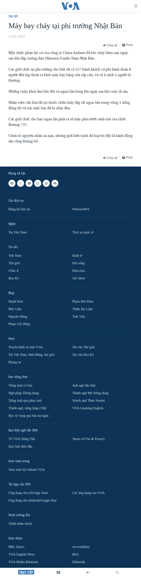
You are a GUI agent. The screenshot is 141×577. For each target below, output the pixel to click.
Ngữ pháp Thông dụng (23, 393)
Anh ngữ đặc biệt (83, 385)
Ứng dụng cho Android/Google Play (32, 500)
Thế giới (14, 263)
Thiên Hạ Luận (82, 309)
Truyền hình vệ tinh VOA (25, 347)
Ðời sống (78, 263)
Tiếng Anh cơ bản (20, 385)
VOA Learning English (87, 408)
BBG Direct (16, 547)
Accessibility (81, 547)
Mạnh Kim (15, 301)
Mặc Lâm (14, 309)
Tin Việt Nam (17, 232)
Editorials (78, 562)
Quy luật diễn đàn (20, 446)
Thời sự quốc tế (82, 232)
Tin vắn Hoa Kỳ (83, 355)
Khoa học (78, 271)
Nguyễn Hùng (17, 316)
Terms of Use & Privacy (88, 439)
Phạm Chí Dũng (19, 324)
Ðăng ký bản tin (19, 209)
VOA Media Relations (23, 562)
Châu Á (13, 271)
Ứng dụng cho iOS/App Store (28, 493)
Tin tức (13, 16)
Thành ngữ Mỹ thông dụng (90, 393)
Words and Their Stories (88, 400)
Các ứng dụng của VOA (88, 493)
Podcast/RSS (80, 209)
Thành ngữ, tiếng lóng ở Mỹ (27, 408)
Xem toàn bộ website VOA (26, 470)
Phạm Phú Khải (82, 301)
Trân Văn (78, 316)
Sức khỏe (78, 278)
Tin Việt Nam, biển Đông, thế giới (31, 355)
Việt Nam (14, 255)
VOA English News (21, 554)
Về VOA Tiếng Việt (21, 439)
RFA (75, 554)
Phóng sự (14, 362)
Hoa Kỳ (13, 278)
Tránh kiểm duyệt (20, 524)
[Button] (110, 45)
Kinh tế (77, 255)
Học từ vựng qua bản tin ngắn (28, 416)
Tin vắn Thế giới (83, 347)
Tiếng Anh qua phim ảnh (24, 400)
